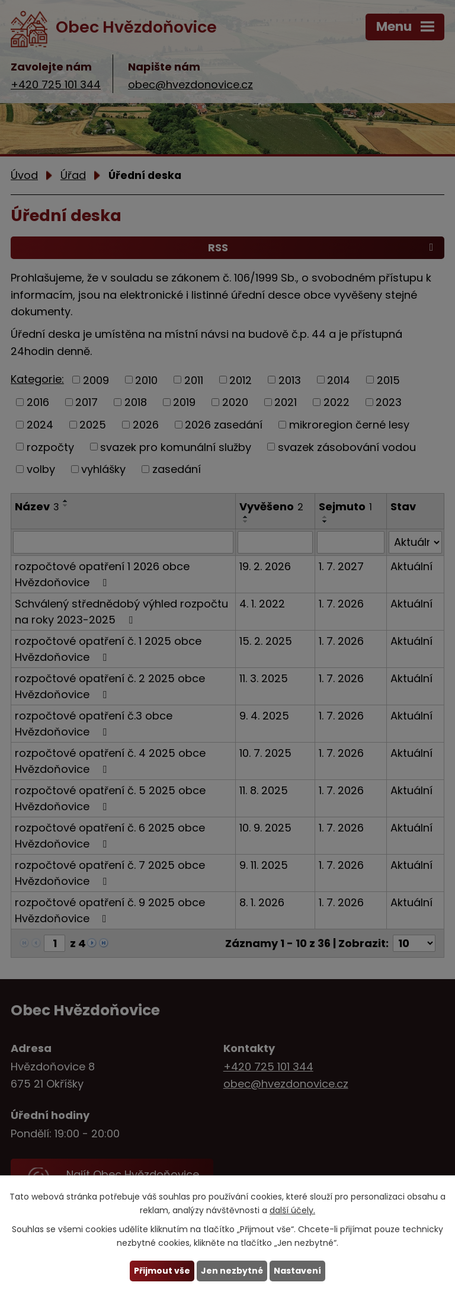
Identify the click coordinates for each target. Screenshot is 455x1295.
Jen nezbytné (232, 1271)
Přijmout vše (162, 1271)
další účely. (292, 1210)
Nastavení (297, 1271)
